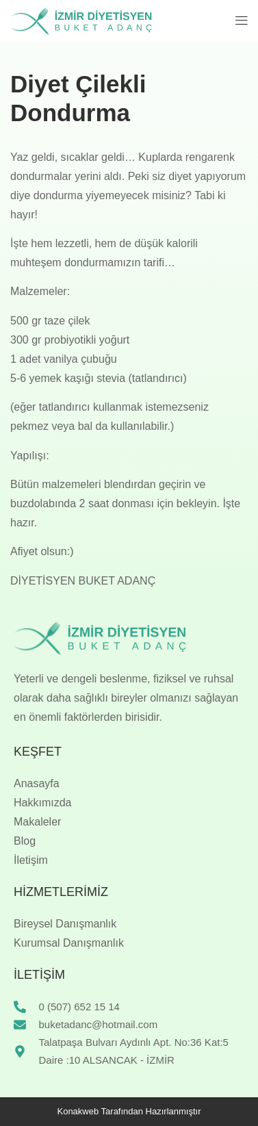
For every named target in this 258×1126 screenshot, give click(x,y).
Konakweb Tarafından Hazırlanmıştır (129, 1111)
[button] (242, 21)
